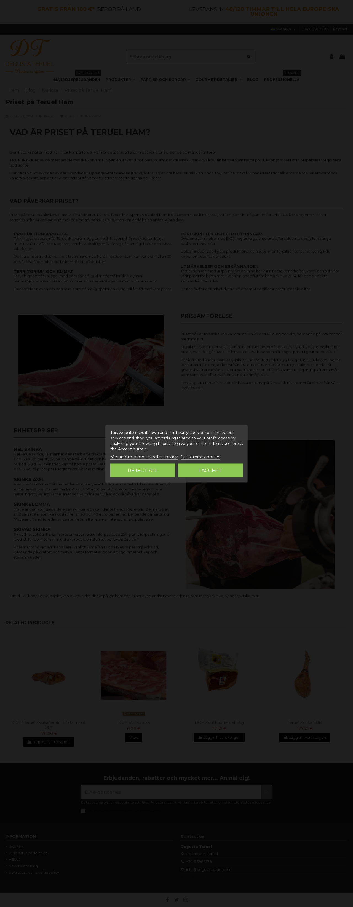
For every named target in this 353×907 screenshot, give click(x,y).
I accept (210, 471)
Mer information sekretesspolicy (144, 456)
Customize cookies (200, 456)
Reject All (143, 471)
